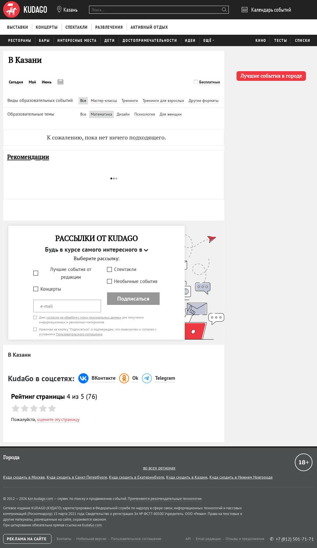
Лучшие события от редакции (70, 273)
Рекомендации (28, 157)
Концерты (50, 289)
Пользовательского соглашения (79, 334)
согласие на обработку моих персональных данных (83, 317)
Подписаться (133, 298)
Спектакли (125, 269)
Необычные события (135, 281)
